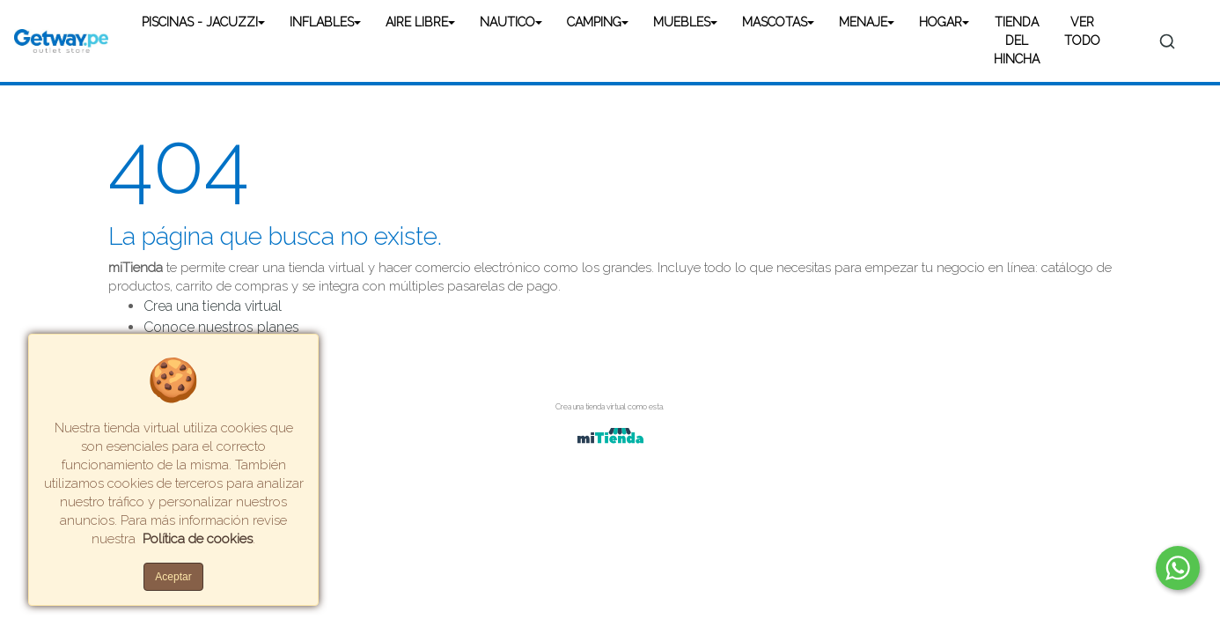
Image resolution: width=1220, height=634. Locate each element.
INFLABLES (322, 22)
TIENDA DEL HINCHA (1017, 40)
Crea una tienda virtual (212, 306)
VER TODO (1082, 31)
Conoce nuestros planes (221, 327)
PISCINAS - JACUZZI (200, 22)
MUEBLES (681, 22)
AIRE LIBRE (417, 22)
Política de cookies (198, 539)
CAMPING (594, 22)
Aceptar (173, 577)
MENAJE (863, 22)
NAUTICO (507, 22)
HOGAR (940, 22)
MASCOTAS (774, 22)
